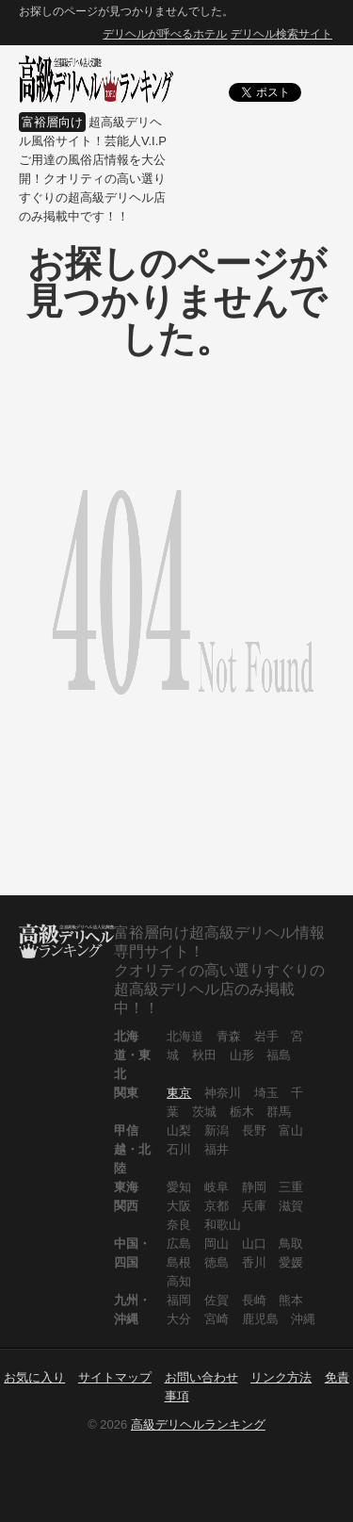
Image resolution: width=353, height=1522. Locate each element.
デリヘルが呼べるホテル (165, 34)
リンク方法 (281, 1377)
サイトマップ (115, 1377)
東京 (179, 1093)
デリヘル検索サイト (281, 34)
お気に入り (34, 1377)
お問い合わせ (201, 1377)
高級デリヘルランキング (198, 1424)
